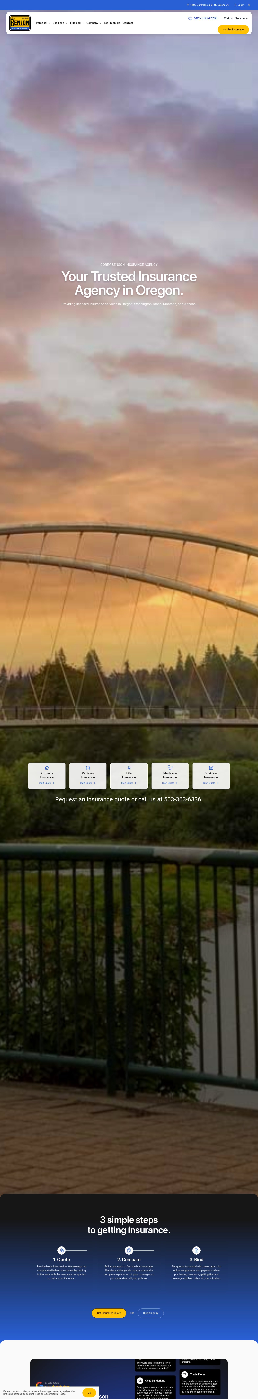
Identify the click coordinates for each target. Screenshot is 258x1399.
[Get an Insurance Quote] (233, 29)
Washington (143, 304)
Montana (169, 304)
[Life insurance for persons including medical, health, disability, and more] (129, 776)
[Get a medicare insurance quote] (170, 776)
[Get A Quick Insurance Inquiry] (151, 1313)
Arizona (190, 304)
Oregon (127, 304)
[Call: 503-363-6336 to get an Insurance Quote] (203, 18)
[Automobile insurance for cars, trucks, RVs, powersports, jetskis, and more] (88, 776)
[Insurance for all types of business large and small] (211, 776)
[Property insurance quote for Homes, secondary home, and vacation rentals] (46, 776)
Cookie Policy (58, 1394)
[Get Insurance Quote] (109, 1313)
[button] (249, 5)
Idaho (157, 304)
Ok (89, 1392)
